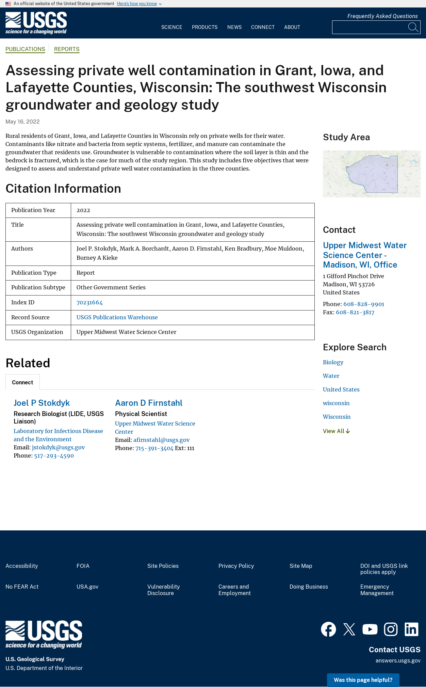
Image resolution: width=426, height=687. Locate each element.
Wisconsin (337, 416)
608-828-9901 (363, 304)
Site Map (301, 566)
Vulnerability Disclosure (163, 590)
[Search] (414, 27)
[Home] (36, 33)
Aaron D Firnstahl (149, 403)
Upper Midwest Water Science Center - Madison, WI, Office (365, 255)
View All (336, 431)
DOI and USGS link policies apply (384, 569)
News (234, 27)
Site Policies (163, 566)
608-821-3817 (355, 312)
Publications (25, 49)
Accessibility (21, 566)
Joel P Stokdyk (42, 403)
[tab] (22, 382)
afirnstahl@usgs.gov (161, 439)
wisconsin (336, 403)
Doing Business (309, 587)
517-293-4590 (54, 455)
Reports (67, 49)
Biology (333, 362)
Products (204, 27)
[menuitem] (172, 23)
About (292, 27)
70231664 (90, 302)
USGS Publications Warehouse (117, 317)
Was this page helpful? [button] (363, 680)
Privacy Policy (236, 566)
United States (341, 389)
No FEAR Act (21, 587)
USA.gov (87, 587)
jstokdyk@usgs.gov (58, 447)
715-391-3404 (154, 448)
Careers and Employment (234, 590)
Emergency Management (377, 590)
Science (171, 27)
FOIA (83, 566)
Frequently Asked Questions (382, 16)
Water (331, 375)
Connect (263, 27)
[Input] (376, 27)
